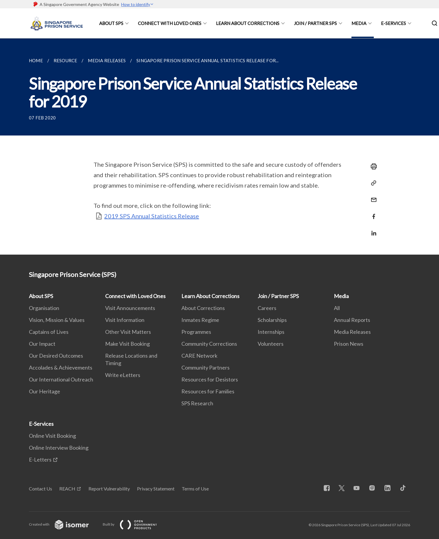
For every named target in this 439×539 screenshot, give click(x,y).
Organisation (44, 308)
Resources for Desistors (209, 379)
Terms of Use (195, 488)
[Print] (372, 166)
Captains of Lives (49, 331)
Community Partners (205, 367)
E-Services (393, 23)
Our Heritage (44, 391)
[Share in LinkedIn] (372, 229)
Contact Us (40, 488)
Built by (134, 524)
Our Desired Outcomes (56, 355)
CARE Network (199, 355)
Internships (271, 331)
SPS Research (197, 403)
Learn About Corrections (247, 23)
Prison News (348, 343)
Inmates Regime (200, 320)
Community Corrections (209, 343)
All (337, 308)
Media (358, 23)
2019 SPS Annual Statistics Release (151, 215)
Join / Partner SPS (315, 23)
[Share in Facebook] (372, 213)
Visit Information (124, 320)
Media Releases (352, 331)
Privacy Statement (156, 488)
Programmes (196, 331)
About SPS (111, 23)
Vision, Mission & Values (57, 320)
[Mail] (372, 196)
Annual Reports (352, 320)
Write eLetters (122, 375)
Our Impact (42, 343)
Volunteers (271, 343)
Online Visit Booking (52, 435)
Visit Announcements (130, 308)
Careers (267, 308)
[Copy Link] (372, 183)
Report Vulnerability (109, 488)
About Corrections (203, 308)
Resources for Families (207, 391)
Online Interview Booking (58, 447)
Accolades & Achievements (60, 367)
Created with (63, 524)
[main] (219, 146)
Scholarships (272, 320)
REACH (67, 488)
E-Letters (40, 459)
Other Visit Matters (128, 331)
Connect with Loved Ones (169, 23)
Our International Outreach (61, 379)
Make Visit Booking (127, 343)
